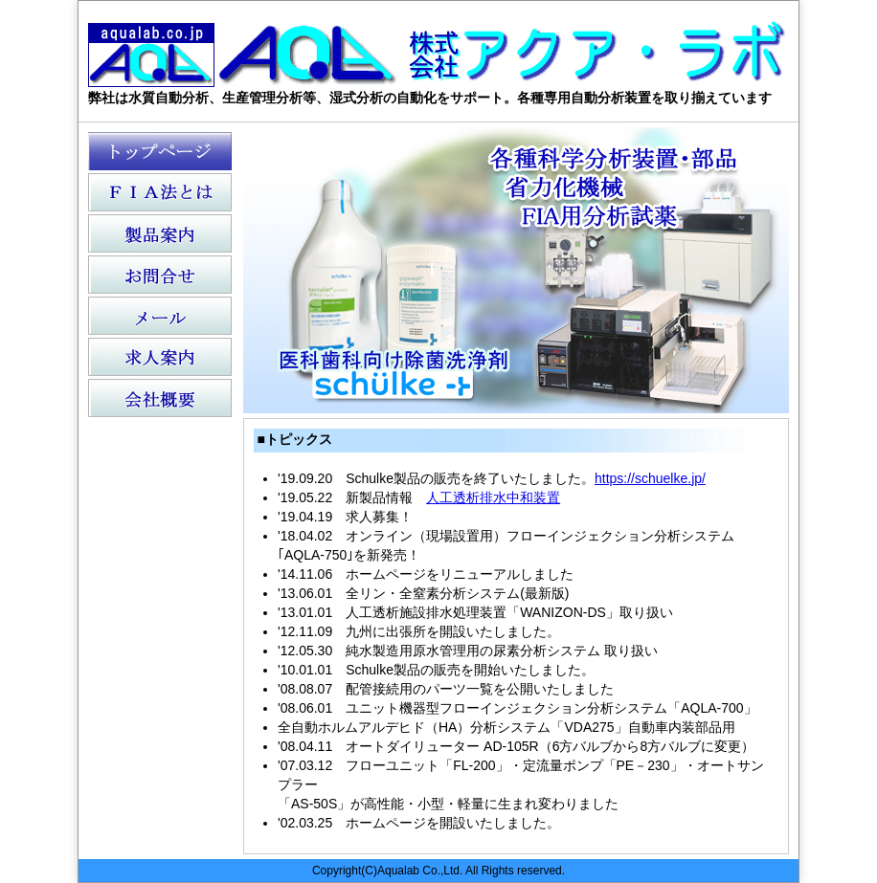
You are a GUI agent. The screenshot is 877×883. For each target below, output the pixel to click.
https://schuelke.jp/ (650, 478)
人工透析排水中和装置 (493, 497)
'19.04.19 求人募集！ (345, 516)
